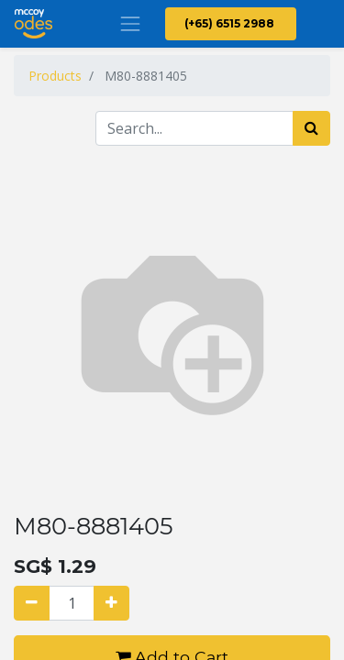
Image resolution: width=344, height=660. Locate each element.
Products (55, 75)
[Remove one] (32, 603)
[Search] (311, 128)
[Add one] (111, 603)
